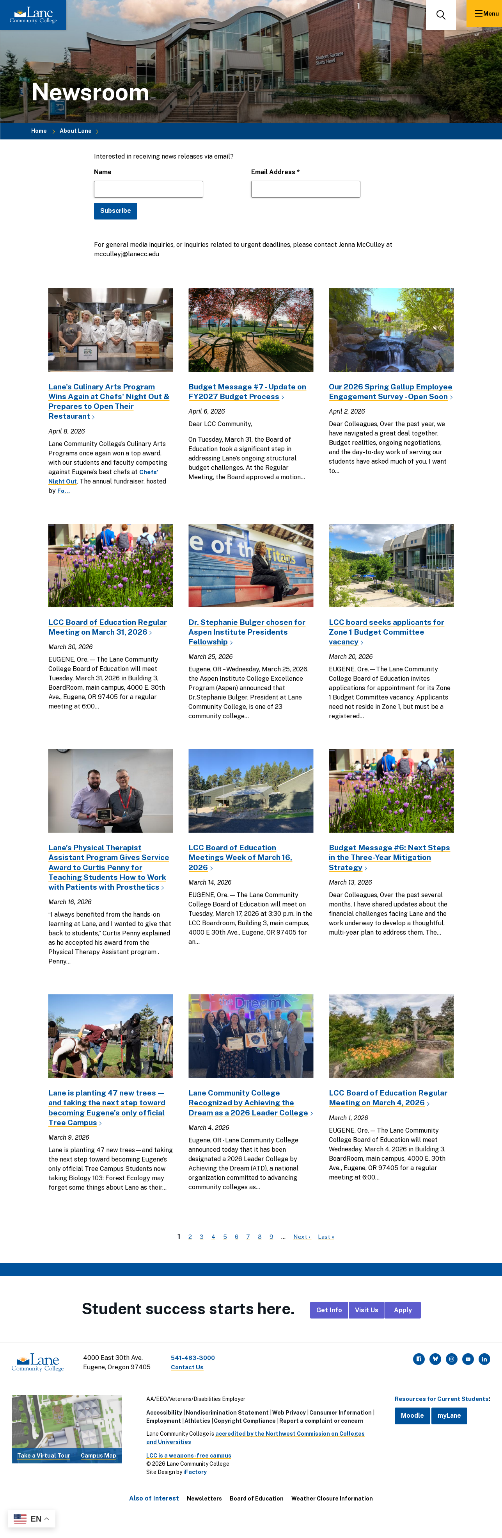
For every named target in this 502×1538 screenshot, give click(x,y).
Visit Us (366, 1330)
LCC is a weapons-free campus (185, 1472)
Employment (160, 1438)
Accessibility (161, 1429)
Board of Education (257, 1515)
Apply (403, 1330)
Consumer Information (337, 1429)
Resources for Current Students (439, 1415)
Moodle (406, 1432)
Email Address (275, 172)
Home (39, 131)
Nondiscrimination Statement (224, 1429)
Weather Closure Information (332, 1515)
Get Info (329, 1330)
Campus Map (98, 1472)
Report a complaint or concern (318, 1438)
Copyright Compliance (242, 1438)
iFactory (192, 1489)
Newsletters (204, 1515)
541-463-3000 (197, 1377)
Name (103, 172)
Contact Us (191, 1386)
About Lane (76, 131)
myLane (443, 1432)
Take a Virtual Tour (43, 1472)
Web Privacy (286, 1429)
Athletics (194, 1438)
